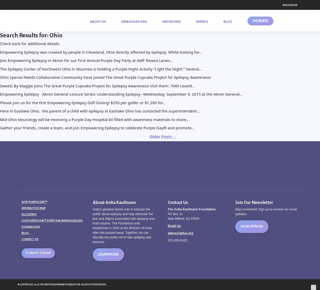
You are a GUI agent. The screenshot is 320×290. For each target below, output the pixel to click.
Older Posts (163, 136)
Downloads (31, 226)
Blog (25, 233)
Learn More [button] (108, 254)
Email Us (174, 226)
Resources (290, 5)
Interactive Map (34, 208)
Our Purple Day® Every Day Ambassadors (52, 220)
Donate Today (38, 253)
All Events (29, 214)
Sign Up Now (251, 226)
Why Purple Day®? (34, 201)
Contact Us (30, 239)
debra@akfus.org (180, 233)
